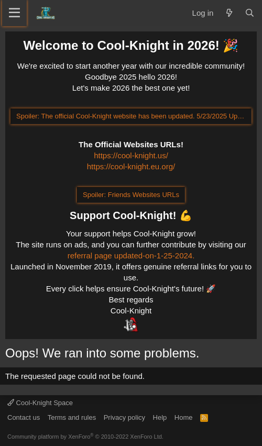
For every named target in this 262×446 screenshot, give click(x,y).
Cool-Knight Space (40, 403)
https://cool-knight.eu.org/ (131, 166)
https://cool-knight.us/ (131, 155)
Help (160, 417)
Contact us (23, 417)
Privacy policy (124, 417)
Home (183, 417)
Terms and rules (72, 417)
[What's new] (229, 13)
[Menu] (14, 13)
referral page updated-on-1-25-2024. (131, 255)
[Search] (249, 13)
